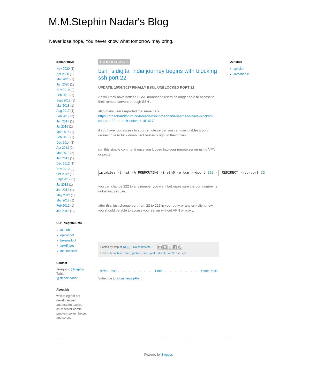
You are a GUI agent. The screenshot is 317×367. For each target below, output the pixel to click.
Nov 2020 (63, 69)
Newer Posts (108, 271)
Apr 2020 (62, 74)
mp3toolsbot (68, 251)
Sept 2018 (63, 100)
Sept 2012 (63, 179)
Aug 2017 (63, 111)
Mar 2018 (63, 105)
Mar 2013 (63, 153)
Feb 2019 (63, 95)
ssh (178, 253)
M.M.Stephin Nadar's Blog (108, 21)
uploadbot (67, 235)
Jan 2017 (62, 121)
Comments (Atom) (129, 278)
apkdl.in (238, 69)
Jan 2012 (62, 211)
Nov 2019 (63, 90)
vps (184, 253)
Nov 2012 (63, 169)
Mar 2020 (63, 79)
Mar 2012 (63, 200)
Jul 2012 (62, 184)
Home (159, 271)
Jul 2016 (62, 126)
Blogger (166, 354)
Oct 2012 (62, 174)
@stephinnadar (67, 278)
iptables (136, 253)
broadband (117, 253)
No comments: (142, 246)
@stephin (77, 269)
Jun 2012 (62, 190)
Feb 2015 (63, 137)
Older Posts (209, 271)
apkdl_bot (67, 245)
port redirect (157, 253)
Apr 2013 (62, 148)
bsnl (127, 253)
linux (146, 253)
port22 (171, 253)
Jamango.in (241, 74)
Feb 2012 (63, 205)
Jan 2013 (62, 158)
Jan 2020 (62, 84)
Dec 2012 (63, 163)
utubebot (66, 230)
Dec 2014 (63, 142)
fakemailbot (68, 240)
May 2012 (63, 195)
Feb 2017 (63, 116)
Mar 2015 (63, 132)
